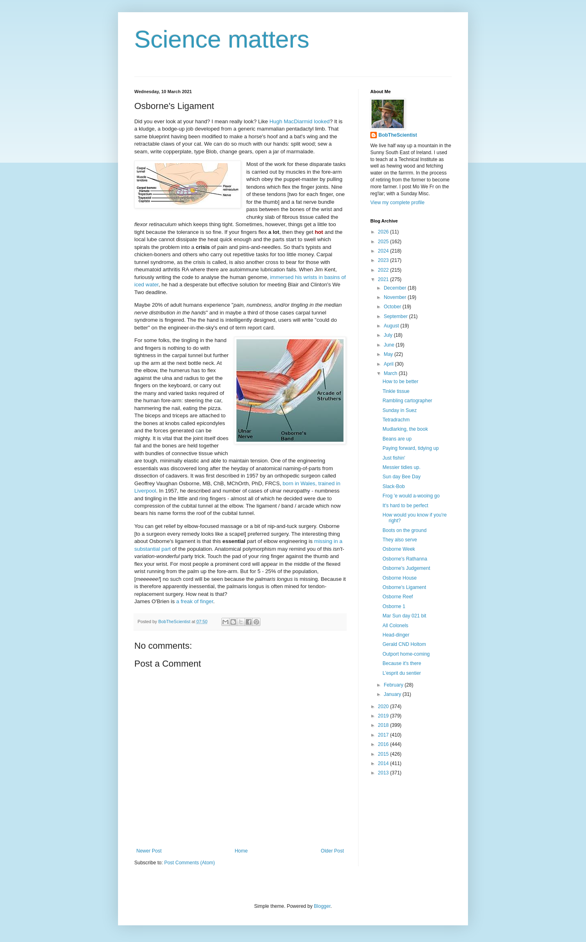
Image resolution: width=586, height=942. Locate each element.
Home (241, 851)
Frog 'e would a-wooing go (411, 496)
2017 (384, 735)
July (389, 335)
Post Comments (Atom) (189, 863)
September (396, 316)
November (396, 297)
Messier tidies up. (401, 467)
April (389, 364)
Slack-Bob (394, 486)
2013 (384, 773)
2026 (384, 232)
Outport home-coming (406, 654)
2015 (384, 754)
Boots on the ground (404, 530)
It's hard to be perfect (405, 505)
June (390, 345)
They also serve (400, 540)
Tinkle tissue (396, 391)
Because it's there (402, 663)
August (392, 326)
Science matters (221, 39)
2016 (384, 744)
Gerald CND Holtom (404, 644)
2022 (384, 270)
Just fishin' (394, 458)
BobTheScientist (397, 135)
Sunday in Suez (400, 410)
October (393, 307)
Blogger (322, 906)
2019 (384, 716)
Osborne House (400, 578)
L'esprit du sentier (402, 673)
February (394, 685)
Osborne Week (399, 549)
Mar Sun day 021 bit (404, 616)
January (393, 694)
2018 (384, 725)
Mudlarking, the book (405, 429)
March (391, 373)
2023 (384, 260)
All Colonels (395, 625)
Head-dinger (396, 635)
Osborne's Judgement (406, 568)
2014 (384, 763)
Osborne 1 (394, 606)
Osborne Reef (398, 597)
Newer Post (149, 851)
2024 (384, 251)
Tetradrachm (396, 420)
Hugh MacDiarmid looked (299, 121)
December (396, 288)
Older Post (332, 851)
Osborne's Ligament (404, 587)
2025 (384, 241)
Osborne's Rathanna (405, 559)
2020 (384, 706)
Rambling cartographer (407, 400)
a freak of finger (194, 601)
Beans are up (397, 439)
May (389, 354)
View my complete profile (397, 202)
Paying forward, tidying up (411, 448)
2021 (384, 279)
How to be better (400, 381)
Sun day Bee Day (401, 477)
